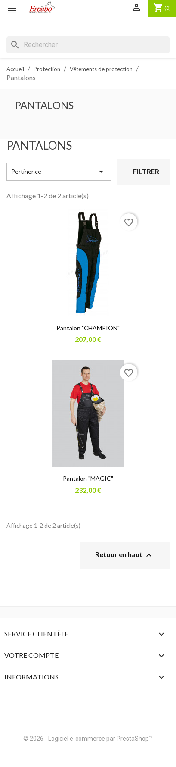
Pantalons (44, 105)
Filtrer (146, 171)
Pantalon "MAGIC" (88, 478)
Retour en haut (124, 555)
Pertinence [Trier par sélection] (58, 171)
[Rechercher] (88, 44)
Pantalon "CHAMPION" (88, 328)
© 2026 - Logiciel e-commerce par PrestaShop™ (88, 738)
